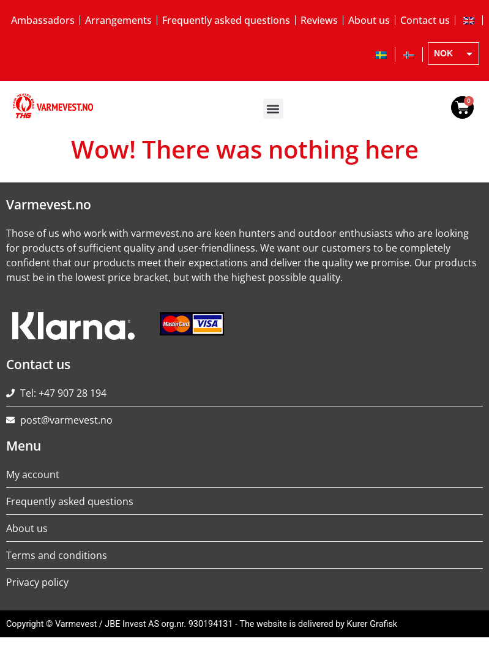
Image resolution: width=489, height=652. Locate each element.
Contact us (425, 20)
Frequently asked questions (226, 20)
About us (369, 20)
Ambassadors (43, 20)
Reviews (319, 20)
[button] (273, 109)
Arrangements (118, 20)
